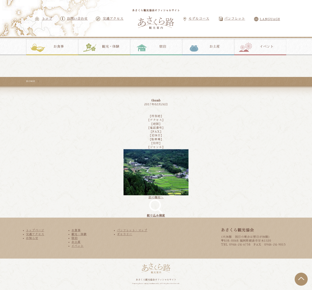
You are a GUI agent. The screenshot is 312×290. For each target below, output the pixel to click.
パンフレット (234, 18)
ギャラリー (124, 234)
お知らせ (32, 238)
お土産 (215, 46)
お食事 (59, 46)
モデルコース (198, 18)
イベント (267, 46)
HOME (30, 81)
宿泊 (162, 46)
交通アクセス (113, 18)
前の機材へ (156, 197)
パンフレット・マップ (132, 230)
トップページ (35, 230)
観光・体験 (110, 46)
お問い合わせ (77, 18)
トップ (47, 18)
